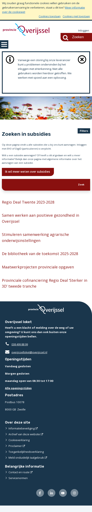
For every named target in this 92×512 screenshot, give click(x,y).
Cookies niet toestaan (76, 16)
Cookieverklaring (19, 446)
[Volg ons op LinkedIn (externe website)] (51, 499)
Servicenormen (18, 484)
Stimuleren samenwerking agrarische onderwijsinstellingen (37, 242)
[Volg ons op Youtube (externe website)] (62, 499)
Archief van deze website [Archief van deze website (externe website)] (25, 440)
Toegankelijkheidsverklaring (26, 458)
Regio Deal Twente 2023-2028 (30, 206)
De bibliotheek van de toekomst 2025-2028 (42, 259)
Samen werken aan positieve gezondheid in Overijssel (42, 223)
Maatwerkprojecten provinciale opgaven (39, 272)
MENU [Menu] (4, 44)
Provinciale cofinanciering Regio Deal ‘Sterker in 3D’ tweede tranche (44, 289)
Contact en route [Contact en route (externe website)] (19, 478)
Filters (84, 130)
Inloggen (83, 31)
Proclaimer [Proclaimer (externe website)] (15, 452)
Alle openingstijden (19, 394)
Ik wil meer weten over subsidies (29, 175)
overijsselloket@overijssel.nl (26, 359)
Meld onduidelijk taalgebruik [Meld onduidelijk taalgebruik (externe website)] (26, 464)
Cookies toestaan (49, 16)
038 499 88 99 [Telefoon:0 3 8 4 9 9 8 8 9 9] (20, 351)
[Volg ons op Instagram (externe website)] (74, 499)
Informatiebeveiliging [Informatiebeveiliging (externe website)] (22, 435)
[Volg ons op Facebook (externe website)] (39, 499)
